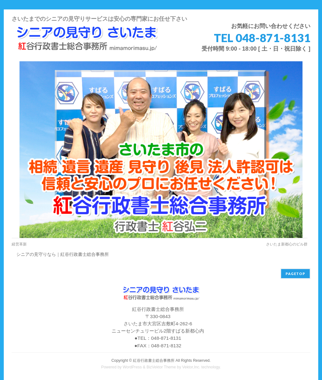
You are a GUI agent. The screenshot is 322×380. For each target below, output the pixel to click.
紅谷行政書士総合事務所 (154, 360)
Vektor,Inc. (191, 367)
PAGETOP (295, 274)
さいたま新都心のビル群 (287, 244)
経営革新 (19, 244)
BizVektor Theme (161, 367)
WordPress (132, 367)
